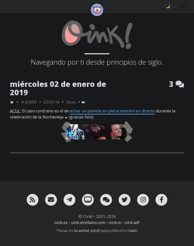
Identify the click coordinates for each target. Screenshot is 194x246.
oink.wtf (132, 222)
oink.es (61, 222)
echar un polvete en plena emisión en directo (112, 111)
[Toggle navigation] (183, 6)
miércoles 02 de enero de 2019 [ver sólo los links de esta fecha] (58, 88)
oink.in (115, 222)
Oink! (132, 230)
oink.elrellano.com (88, 222)
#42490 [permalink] (29, 102)
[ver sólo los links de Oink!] (12, 102)
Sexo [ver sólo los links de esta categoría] (71, 102)
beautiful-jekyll (87, 230)
